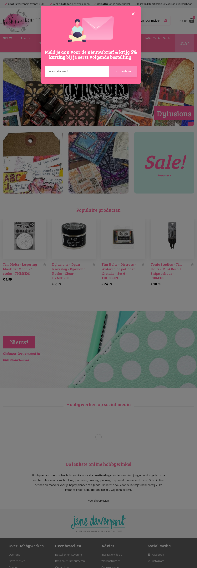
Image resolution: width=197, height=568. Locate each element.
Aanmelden (123, 71)
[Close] (133, 13)
